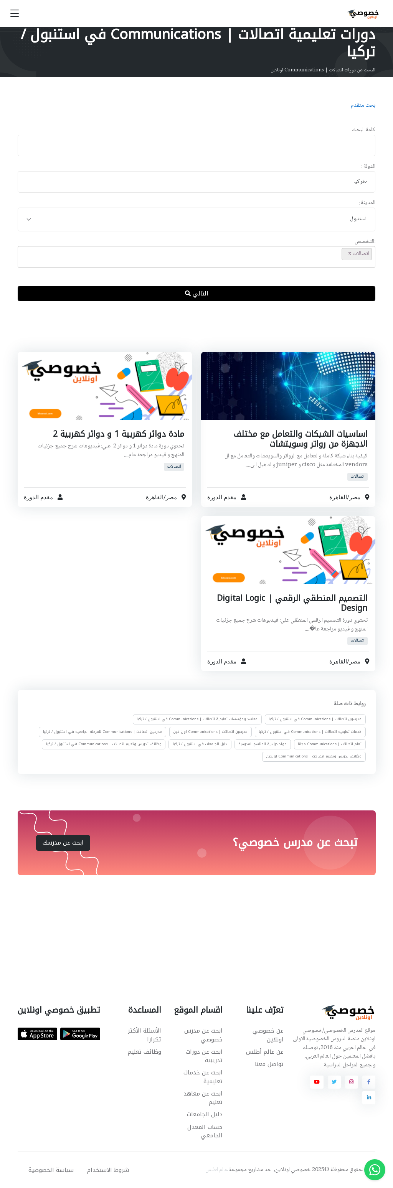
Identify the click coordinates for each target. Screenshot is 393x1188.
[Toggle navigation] (14, 13)
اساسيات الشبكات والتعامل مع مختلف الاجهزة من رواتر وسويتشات (300, 439)
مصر (354, 497)
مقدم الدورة (221, 497)
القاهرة (338, 497)
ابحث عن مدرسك (63, 842)
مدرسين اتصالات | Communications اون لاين (210, 731)
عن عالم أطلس (265, 1051)
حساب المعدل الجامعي (205, 1131)
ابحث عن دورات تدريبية (204, 1056)
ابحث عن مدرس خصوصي (203, 1035)
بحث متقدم (363, 106)
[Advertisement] (190, 333)
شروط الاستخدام (108, 1170)
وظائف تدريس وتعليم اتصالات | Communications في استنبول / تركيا (104, 744)
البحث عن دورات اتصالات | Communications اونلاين (323, 70)
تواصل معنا (269, 1064)
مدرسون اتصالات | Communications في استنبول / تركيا (315, 719)
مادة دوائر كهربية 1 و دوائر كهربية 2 (118, 434)
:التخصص (365, 242)
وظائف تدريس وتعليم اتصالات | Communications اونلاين (314, 756)
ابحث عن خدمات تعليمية (203, 1077)
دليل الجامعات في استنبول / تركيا (200, 744)
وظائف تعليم (144, 1051)
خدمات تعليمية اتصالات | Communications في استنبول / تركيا (310, 731)
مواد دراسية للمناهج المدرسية (262, 744)
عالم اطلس (216, 1170)
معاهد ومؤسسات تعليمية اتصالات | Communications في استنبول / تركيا (197, 719)
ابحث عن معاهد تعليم (203, 1098)
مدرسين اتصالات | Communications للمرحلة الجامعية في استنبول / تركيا (102, 731)
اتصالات (357, 477)
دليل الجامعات (205, 1114)
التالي (196, 293)
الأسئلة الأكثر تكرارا (144, 1035)
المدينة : (366, 203)
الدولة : (368, 166)
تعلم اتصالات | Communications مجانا (330, 744)
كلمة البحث (363, 130)
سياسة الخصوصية (51, 1170)
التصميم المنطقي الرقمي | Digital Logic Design (292, 603)
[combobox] (196, 182)
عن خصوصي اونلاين (268, 1035)
